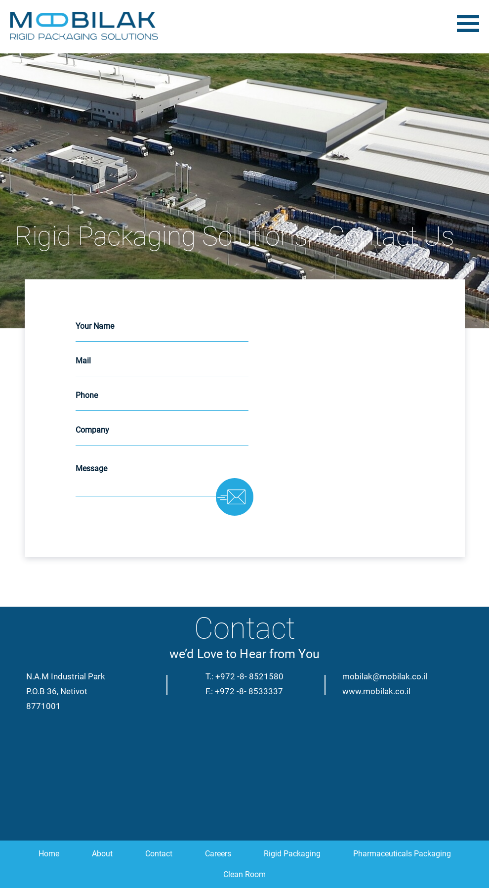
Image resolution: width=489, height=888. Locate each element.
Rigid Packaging (292, 853)
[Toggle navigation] (468, 25)
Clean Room (244, 874)
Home (49, 853)
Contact (158, 853)
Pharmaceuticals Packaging (402, 853)
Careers (218, 853)
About (102, 853)
